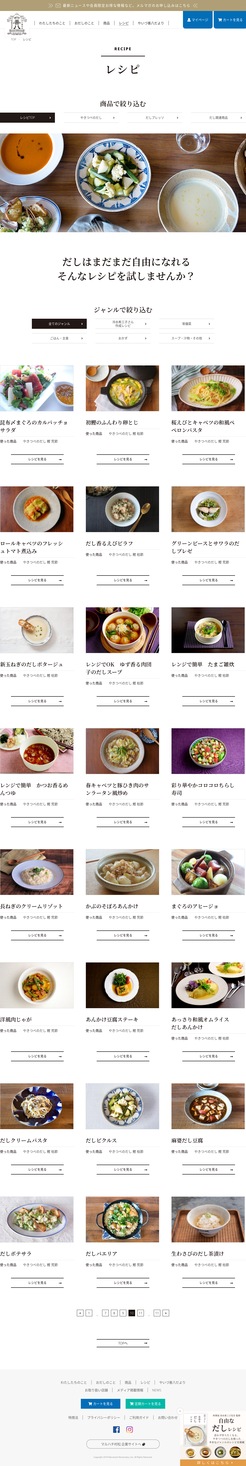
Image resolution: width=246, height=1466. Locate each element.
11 (140, 1311)
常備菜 (196, 324)
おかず (132, 338)
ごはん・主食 (66, 338)
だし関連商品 (225, 117)
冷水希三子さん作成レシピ (129, 324)
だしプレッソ (162, 117)
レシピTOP (35, 117)
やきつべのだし (97, 117)
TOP (13, 39)
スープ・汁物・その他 (190, 338)
